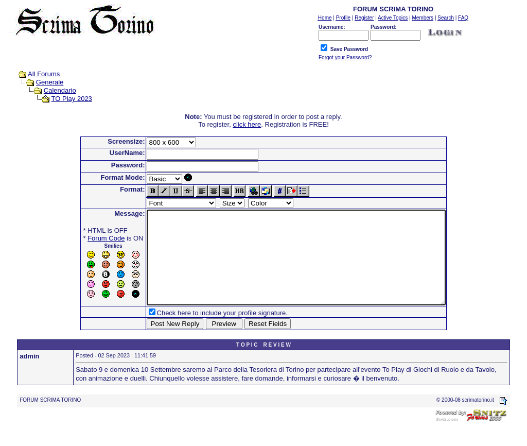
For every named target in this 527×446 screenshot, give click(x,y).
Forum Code (88, 238)
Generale (49, 82)
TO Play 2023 (71, 98)
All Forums (44, 74)
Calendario (60, 90)
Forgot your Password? (345, 57)
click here (247, 124)
